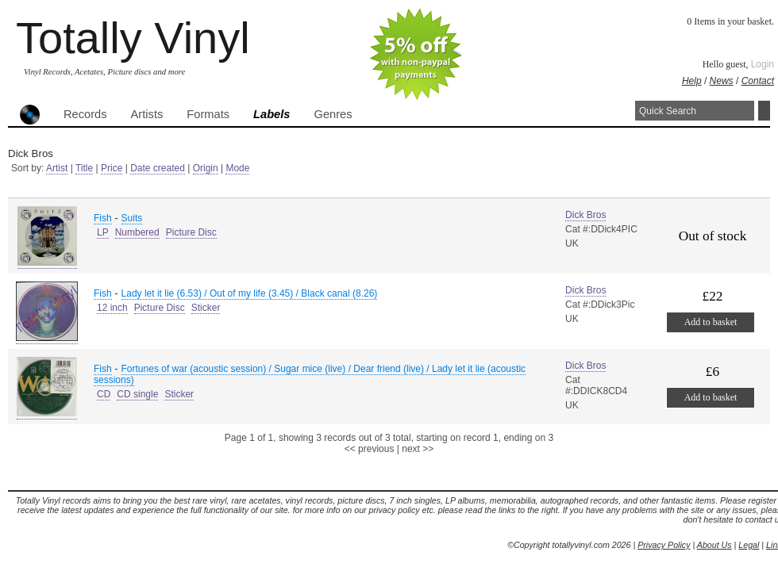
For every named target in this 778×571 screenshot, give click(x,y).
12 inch (112, 307)
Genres (333, 114)
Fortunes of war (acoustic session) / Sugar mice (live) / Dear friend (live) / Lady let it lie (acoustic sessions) (310, 374)
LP (103, 232)
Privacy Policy (663, 545)
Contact (757, 80)
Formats (208, 114)
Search (764, 111)
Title (84, 168)
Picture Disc (191, 232)
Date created (157, 168)
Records (85, 114)
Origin (205, 168)
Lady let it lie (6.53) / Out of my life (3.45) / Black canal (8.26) (249, 293)
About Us (714, 545)
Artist (56, 168)
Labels (271, 114)
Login (762, 64)
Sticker (206, 307)
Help (692, 80)
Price (111, 168)
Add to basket (711, 322)
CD (103, 394)
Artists (147, 114)
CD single (137, 394)
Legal (748, 545)
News (722, 80)
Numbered (137, 232)
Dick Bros (585, 214)
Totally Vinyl (133, 38)
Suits (132, 218)
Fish (103, 218)
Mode (237, 168)
